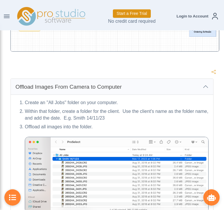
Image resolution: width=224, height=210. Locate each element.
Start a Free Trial (132, 13)
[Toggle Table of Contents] (12, 197)
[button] (197, 16)
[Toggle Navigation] (7, 16)
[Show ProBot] (211, 197)
